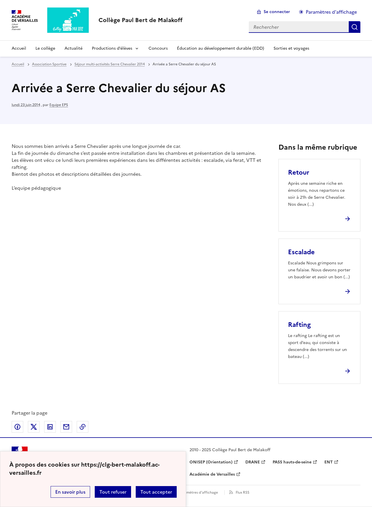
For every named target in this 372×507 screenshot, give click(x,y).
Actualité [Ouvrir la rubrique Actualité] (74, 48)
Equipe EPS (58, 105)
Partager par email (66, 427)
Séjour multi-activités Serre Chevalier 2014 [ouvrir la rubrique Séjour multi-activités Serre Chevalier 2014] (109, 64)
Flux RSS (242, 492)
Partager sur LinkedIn (50, 427)
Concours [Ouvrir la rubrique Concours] (158, 48)
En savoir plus (70, 491)
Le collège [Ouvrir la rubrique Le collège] (45, 48)
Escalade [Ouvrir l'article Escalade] (301, 252)
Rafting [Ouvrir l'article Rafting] (299, 324)
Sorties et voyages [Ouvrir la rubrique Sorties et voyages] (291, 48)
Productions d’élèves (112, 48)
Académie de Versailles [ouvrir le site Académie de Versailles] (212, 474)
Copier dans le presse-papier (82, 427)
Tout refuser (112, 491)
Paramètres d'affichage (198, 492)
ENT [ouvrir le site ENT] (328, 462)
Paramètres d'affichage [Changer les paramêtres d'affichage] (331, 11)
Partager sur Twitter (34, 427)
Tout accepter (156, 491)
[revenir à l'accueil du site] (141, 20)
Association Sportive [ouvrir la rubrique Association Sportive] (49, 64)
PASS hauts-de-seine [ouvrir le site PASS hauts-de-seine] (292, 462)
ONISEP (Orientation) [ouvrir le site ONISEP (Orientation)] (211, 462)
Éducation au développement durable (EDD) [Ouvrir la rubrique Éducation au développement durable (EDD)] (220, 48)
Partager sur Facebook (17, 427)
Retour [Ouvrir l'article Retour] (298, 172)
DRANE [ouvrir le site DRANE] (252, 462)
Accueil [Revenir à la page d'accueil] (19, 48)
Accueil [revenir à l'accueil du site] (18, 64)
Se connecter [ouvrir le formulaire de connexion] (277, 12)
